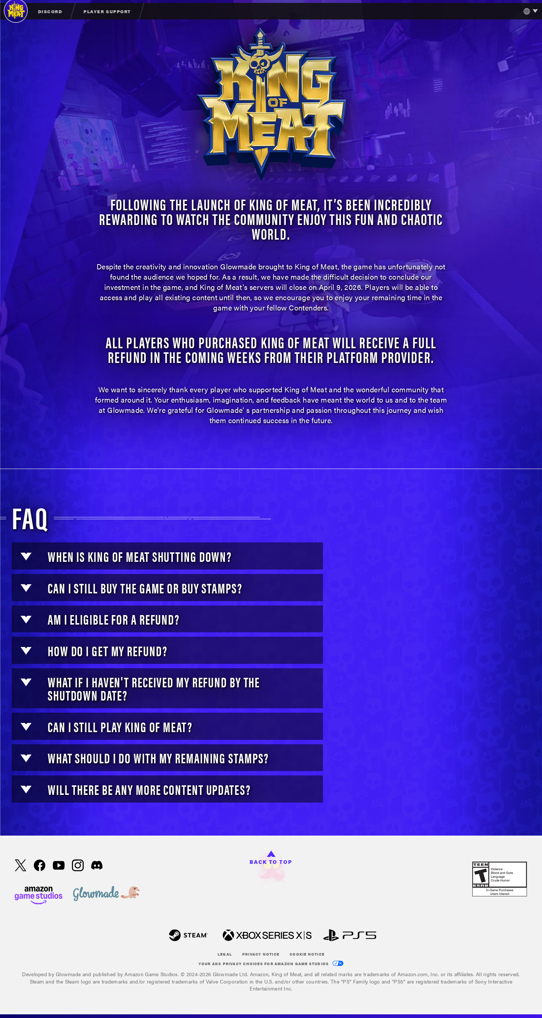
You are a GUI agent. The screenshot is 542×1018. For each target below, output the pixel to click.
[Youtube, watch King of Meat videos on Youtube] (59, 866)
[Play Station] (350, 936)
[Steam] (188, 936)
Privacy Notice (260, 954)
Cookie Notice (307, 954)
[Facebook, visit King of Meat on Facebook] (40, 866)
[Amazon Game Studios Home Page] (38, 894)
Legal (225, 954)
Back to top (271, 858)
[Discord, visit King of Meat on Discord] (97, 866)
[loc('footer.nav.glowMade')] (106, 894)
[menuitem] (50, 11)
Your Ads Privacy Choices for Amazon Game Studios (271, 963)
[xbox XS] (267, 936)
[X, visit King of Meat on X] (20, 866)
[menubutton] (528, 11)
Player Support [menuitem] (107, 11)
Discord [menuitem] (50, 11)
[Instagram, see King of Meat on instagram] (78, 866)
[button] (26, 556)
